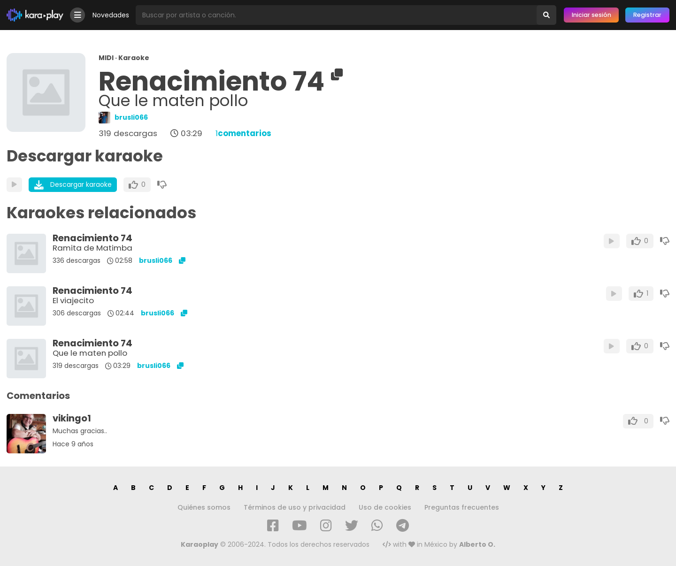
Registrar (647, 15)
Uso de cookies (385, 507)
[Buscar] (546, 15)
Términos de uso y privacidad (295, 507)
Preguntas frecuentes (461, 507)
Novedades (110, 15)
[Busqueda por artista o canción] (336, 15)
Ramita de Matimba (92, 247)
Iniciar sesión (591, 15)
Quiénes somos (203, 507)
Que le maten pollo (90, 353)
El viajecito (73, 300)
